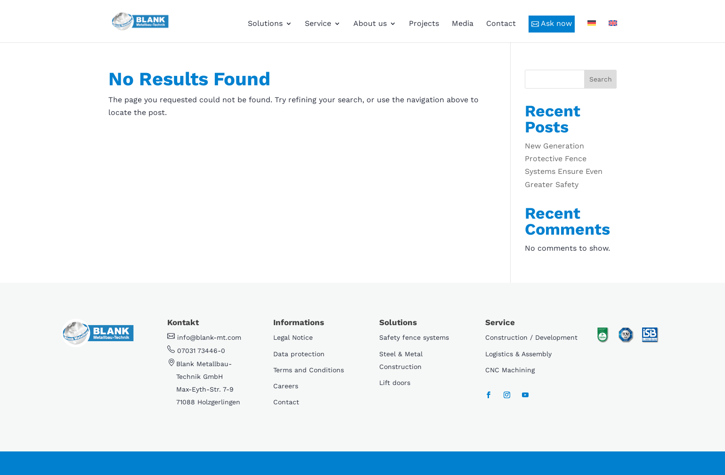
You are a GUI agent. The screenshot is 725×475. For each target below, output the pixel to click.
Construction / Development (531, 337)
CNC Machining (510, 370)
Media (462, 24)
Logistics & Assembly (518, 354)
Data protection (299, 354)
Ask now (551, 23)
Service (318, 24)
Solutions (265, 24)
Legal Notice (293, 337)
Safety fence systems (414, 337)
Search (600, 79)
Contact (501, 24)
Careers (285, 386)
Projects (424, 24)
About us (370, 24)
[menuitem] (591, 31)
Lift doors (394, 382)
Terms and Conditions (308, 370)
